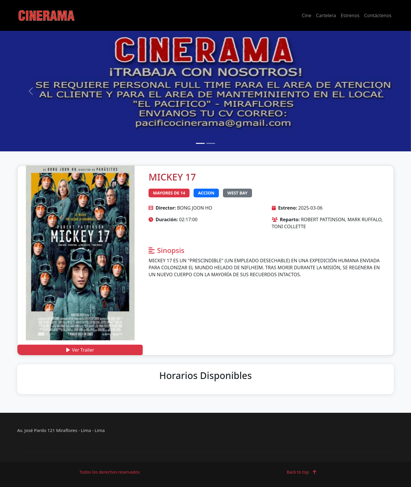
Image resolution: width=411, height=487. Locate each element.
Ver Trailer (80, 350)
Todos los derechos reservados (109, 472)
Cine (306, 15)
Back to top (301, 472)
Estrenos (350, 15)
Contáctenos (378, 15)
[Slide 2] (210, 143)
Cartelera (326, 15)
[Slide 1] (200, 143)
